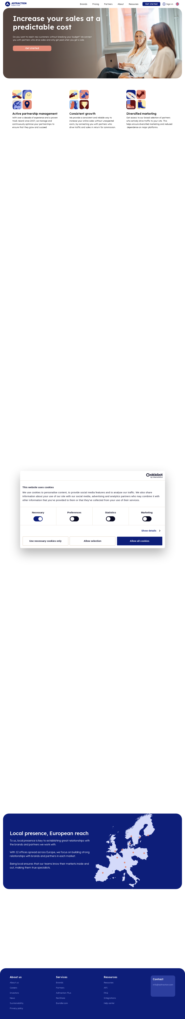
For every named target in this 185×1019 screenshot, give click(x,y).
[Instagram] (164, 991)
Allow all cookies (139, 541)
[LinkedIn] (156, 991)
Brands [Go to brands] (59, 982)
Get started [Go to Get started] (32, 48)
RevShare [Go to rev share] (60, 998)
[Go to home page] (15, 4)
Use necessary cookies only (45, 541)
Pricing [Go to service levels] (95, 4)
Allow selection (92, 541)
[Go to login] (168, 4)
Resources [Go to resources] (133, 4)
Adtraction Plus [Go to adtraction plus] (63, 993)
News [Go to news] (12, 998)
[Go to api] (111, 987)
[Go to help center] (111, 1003)
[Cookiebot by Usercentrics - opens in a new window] (148, 475)
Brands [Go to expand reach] (83, 4)
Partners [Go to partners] (60, 987)
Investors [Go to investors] (14, 993)
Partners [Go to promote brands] (108, 4)
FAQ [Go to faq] (106, 993)
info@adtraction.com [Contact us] (163, 984)
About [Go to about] (121, 4)
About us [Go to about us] (14, 982)
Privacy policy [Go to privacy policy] (16, 1008)
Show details (148, 530)
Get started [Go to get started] (151, 4)
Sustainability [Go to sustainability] (16, 1003)
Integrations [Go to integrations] (110, 998)
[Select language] (177, 4)
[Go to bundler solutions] (63, 1003)
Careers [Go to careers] (13, 987)
